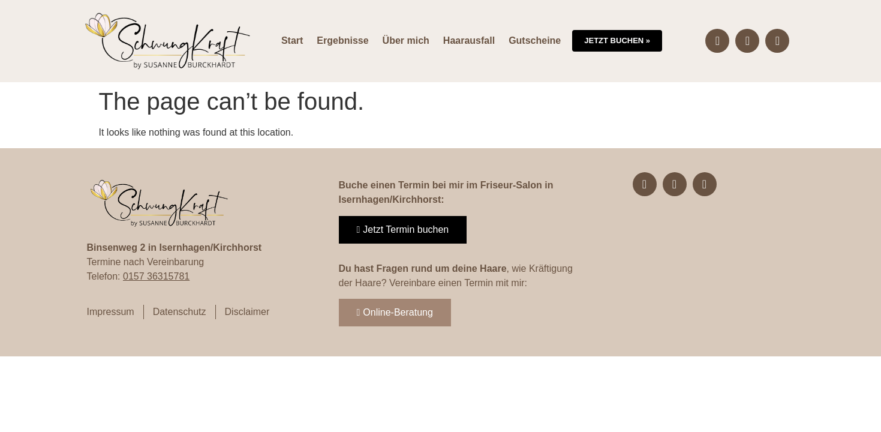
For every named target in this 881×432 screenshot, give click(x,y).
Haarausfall (469, 40)
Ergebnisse (342, 40)
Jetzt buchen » (617, 40)
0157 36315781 (156, 276)
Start (292, 40)
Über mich (406, 40)
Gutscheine (535, 40)
